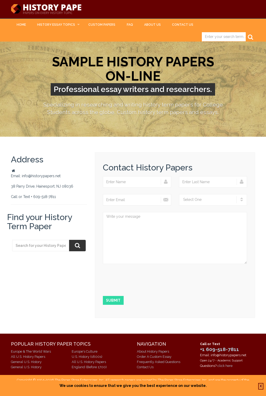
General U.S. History (26, 362)
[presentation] (142, 280)
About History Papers (153, 352)
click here (224, 366)
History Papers (51, 9)
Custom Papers (101, 25)
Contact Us (182, 25)
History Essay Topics (56, 25)
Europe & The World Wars (31, 352)
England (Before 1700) (89, 367)
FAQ (130, 25)
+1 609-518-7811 (219, 349)
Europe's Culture (84, 352)
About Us (152, 25)
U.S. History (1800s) (87, 357)
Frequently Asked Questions (158, 362)
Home (21, 25)
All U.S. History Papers (28, 357)
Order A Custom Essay (154, 357)
